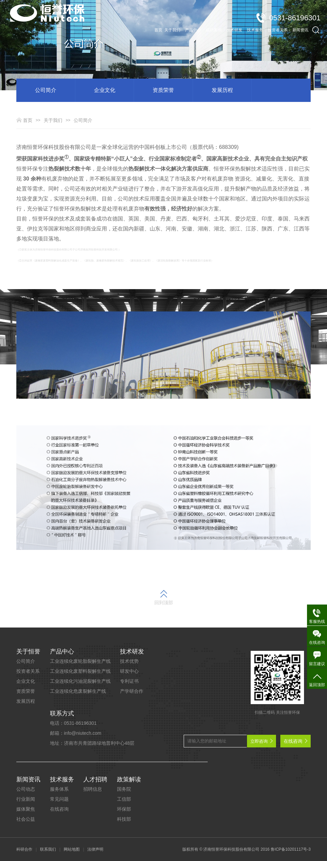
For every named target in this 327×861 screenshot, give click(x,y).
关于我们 (53, 120)
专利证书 (129, 681)
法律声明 (95, 849)
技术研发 (132, 651)
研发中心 (129, 671)
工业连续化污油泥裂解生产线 (80, 681)
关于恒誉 (28, 651)
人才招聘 (95, 779)
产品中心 (62, 651)
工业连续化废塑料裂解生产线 (80, 671)
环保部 (124, 809)
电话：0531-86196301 (73, 723)
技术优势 (129, 661)
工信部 (124, 799)
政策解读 (129, 779)
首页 (158, 20)
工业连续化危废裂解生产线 (78, 691)
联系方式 (62, 713)
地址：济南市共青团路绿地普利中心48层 (92, 743)
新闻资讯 (28, 779)
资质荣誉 (163, 90)
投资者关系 (28, 671)
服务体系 (59, 789)
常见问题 (59, 799)
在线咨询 (59, 809)
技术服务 (62, 779)
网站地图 (72, 849)
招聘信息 (92, 789)
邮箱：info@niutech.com (75, 733)
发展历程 (222, 90)
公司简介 (45, 90)
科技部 (124, 819)
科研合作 (24, 849)
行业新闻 (25, 799)
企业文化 (104, 90)
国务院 (124, 789)
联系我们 (48, 849)
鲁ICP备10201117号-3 (291, 849)
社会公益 (25, 819)
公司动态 (25, 789)
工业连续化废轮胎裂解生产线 (80, 661)
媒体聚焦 (25, 809)
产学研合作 (131, 691)
